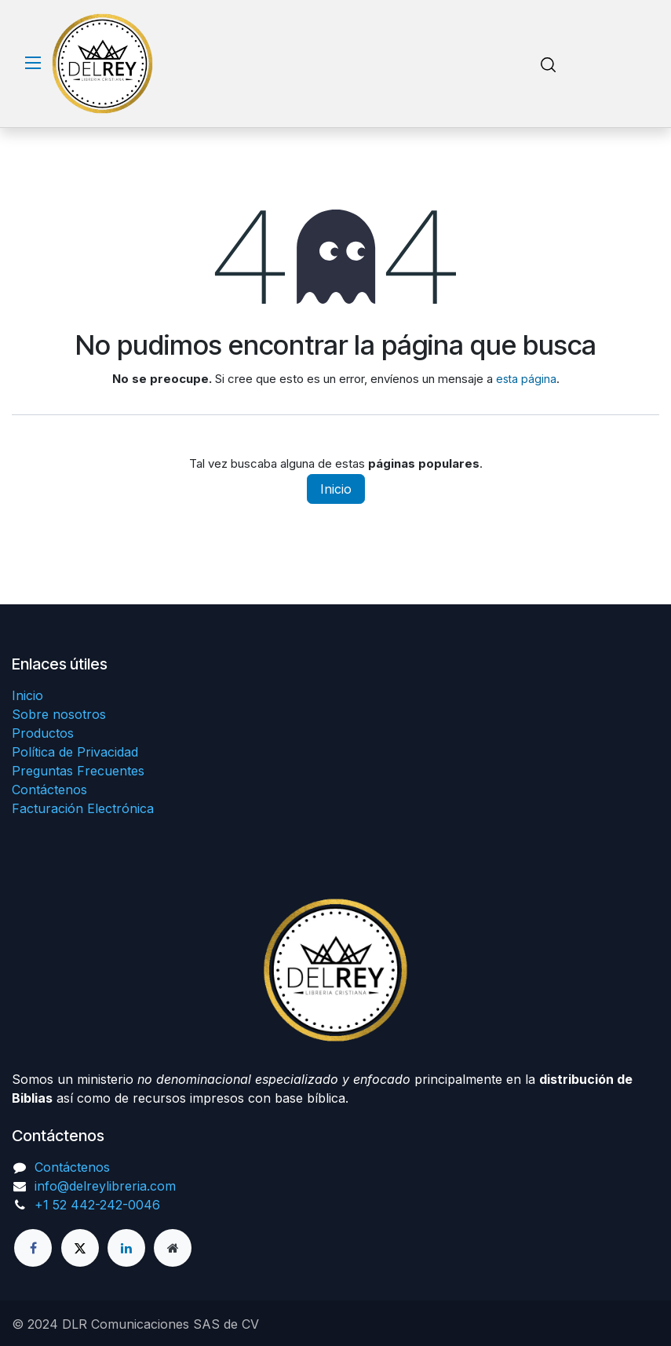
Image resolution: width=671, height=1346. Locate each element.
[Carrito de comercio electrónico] (593, 64)
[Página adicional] (172, 1248)
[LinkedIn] (126, 1248)
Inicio (336, 489)
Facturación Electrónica (83, 808)
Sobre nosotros (59, 714)
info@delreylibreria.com (105, 1186)
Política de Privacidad (75, 752)
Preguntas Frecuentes (78, 771)
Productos (43, 733)
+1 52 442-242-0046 (97, 1205)
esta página (526, 378)
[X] (80, 1248)
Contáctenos (49, 789)
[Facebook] (33, 1248)
